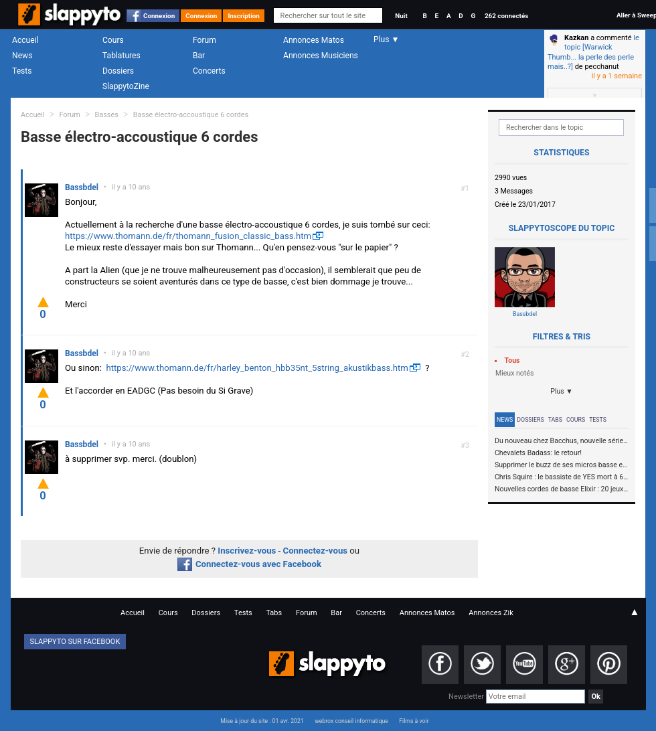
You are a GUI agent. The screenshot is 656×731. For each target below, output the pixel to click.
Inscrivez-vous (247, 551)
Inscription (244, 15)
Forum (204, 40)
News (22, 55)
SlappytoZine (125, 86)
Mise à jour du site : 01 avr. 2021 (261, 721)
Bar (199, 55)
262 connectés (506, 15)
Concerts (209, 71)
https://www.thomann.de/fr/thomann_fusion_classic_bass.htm (188, 236)
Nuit (401, 15)
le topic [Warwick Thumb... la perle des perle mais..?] (593, 52)
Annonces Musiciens (320, 55)
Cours (113, 40)
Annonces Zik (491, 612)
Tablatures (121, 55)
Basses (106, 114)
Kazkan (576, 37)
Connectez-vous (315, 551)
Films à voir (413, 721)
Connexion (159, 15)
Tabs (555, 419)
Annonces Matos (313, 40)
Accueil (25, 40)
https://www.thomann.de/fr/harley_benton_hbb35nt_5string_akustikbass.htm (257, 368)
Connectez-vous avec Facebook (249, 564)
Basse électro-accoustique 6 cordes (190, 114)
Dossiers (118, 71)
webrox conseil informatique (351, 721)
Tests (21, 71)
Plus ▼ (561, 391)
